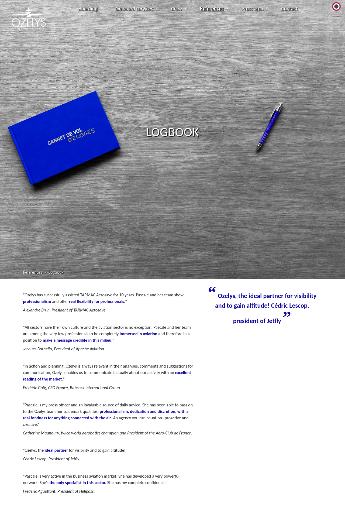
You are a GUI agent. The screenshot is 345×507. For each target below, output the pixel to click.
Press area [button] (253, 8)
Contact (289, 8)
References (32, 272)
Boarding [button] (88, 8)
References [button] (212, 8)
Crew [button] (177, 8)
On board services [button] (134, 8)
